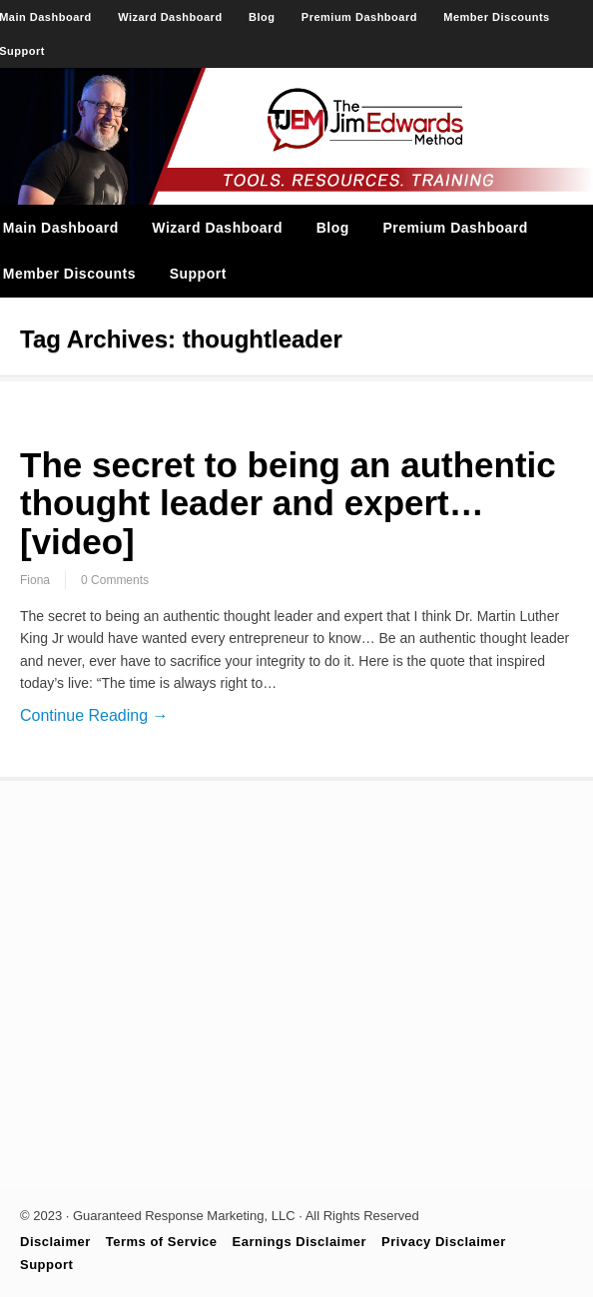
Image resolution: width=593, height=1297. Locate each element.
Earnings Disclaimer (300, 1241)
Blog (262, 17)
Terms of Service (162, 1241)
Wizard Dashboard (170, 17)
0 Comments (115, 580)
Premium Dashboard (359, 17)
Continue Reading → (94, 715)
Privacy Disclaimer (443, 1241)
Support (198, 274)
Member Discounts (496, 17)
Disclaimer (55, 1241)
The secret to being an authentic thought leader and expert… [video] (288, 503)
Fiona (35, 580)
